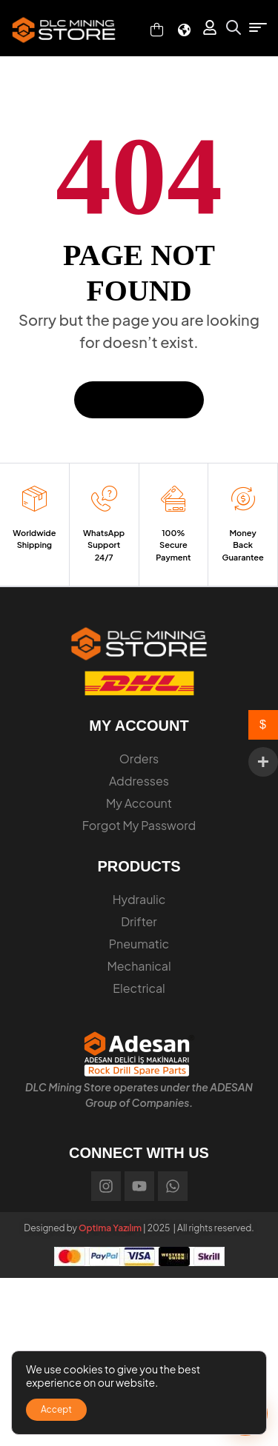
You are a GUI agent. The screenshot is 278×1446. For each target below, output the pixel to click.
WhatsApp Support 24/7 (104, 545)
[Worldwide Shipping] (34, 499)
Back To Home (138, 399)
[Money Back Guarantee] (243, 499)
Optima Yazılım (110, 1228)
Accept (56, 1409)
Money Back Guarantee (242, 545)
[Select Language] (184, 30)
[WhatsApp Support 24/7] (104, 499)
